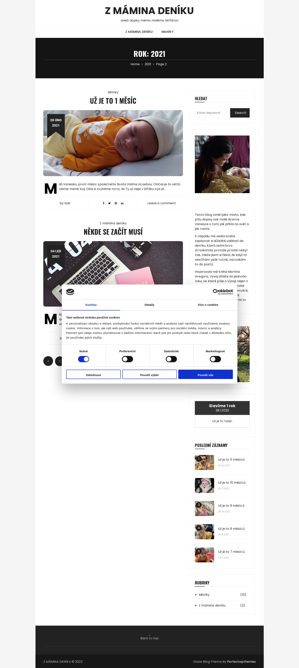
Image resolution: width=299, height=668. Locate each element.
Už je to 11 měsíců (231, 460)
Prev (48, 361)
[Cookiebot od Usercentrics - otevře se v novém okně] (216, 292)
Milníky (167, 31)
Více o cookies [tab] (208, 304)
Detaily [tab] (149, 304)
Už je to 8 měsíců (231, 529)
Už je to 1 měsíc (113, 100)
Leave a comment (161, 203)
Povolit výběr (149, 375)
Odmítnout (93, 375)
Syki (67, 203)
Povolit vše (206, 375)
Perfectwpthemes (241, 661)
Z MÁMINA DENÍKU (149, 10)
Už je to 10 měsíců (232, 483)
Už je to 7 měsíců (231, 552)
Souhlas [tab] (91, 304)
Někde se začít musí (113, 231)
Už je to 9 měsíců (231, 506)
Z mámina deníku (139, 31)
